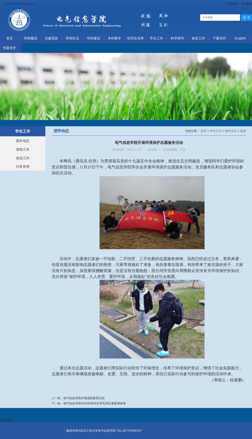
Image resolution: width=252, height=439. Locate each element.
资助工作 (22, 149)
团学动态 (22, 141)
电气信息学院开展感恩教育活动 (84, 398)
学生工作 (216, 131)
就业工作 (22, 158)
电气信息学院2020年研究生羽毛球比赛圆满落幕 (94, 403)
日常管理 (22, 166)
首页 (204, 131)
